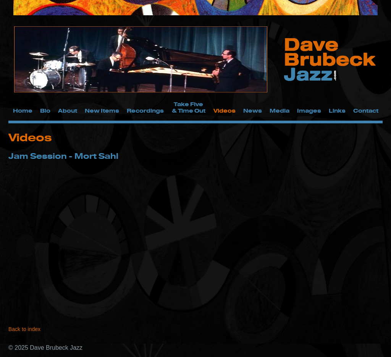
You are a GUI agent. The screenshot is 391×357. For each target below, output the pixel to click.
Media (279, 110)
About (67, 110)
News (252, 110)
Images (309, 110)
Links (337, 110)
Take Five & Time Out (188, 107)
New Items (102, 110)
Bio (45, 110)
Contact (365, 110)
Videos (224, 110)
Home (22, 110)
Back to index (24, 329)
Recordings (145, 110)
